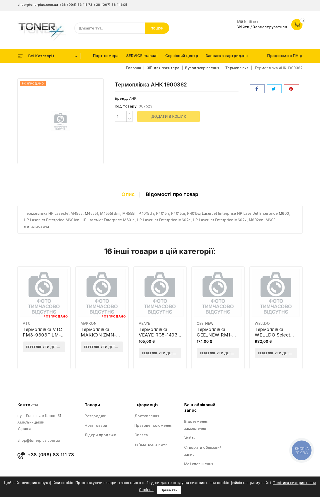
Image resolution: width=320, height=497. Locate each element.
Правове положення (153, 425)
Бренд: (121, 98)
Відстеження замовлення (196, 424)
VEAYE (144, 323)
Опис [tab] (128, 194)
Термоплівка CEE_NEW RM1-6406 (214, 335)
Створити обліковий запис (203, 450)
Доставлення (147, 416)
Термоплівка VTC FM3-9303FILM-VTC (42, 335)
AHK (133, 98)
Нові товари (96, 425)
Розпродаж (95, 416)
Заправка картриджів (227, 55)
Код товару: (126, 106)
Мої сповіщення (199, 464)
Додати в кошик (168, 116)
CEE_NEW (205, 323)
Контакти (28, 404)
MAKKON (88, 323)
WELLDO (262, 323)
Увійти (190, 438)
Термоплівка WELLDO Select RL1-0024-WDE (272, 335)
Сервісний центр (181, 55)
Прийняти (169, 490)
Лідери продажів (100, 435)
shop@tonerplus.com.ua (38, 4)
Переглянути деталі (44, 347)
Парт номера (105, 55)
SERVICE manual (142, 55)
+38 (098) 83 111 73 (75, 4)
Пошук (157, 28)
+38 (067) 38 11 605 (111, 4)
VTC (27, 323)
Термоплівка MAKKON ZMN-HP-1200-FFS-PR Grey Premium (100, 337)
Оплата (141, 435)
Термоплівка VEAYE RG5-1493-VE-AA (159, 335)
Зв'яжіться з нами (151, 444)
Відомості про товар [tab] (172, 194)
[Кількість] (121, 116)
